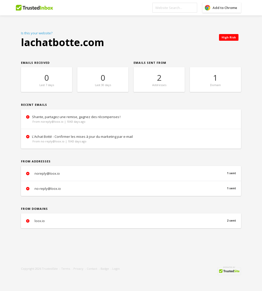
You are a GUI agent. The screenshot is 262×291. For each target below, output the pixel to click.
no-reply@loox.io (131, 188)
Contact (92, 269)
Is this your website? (36, 33)
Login (116, 269)
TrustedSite (50, 269)
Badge (105, 269)
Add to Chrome (225, 7)
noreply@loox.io (131, 173)
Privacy (78, 269)
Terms (65, 269)
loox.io (131, 221)
